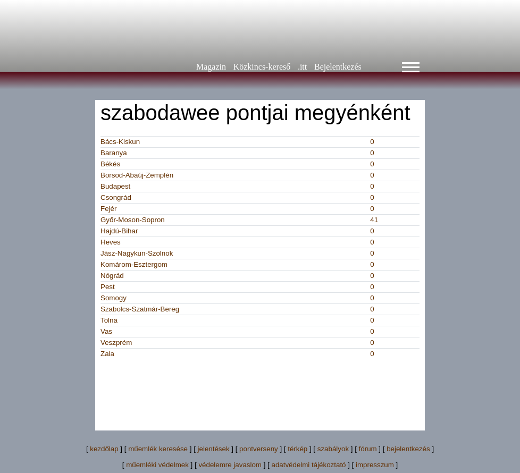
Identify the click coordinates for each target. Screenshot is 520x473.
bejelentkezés (408, 449)
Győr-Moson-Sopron (132, 220)
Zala (107, 354)
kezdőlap (104, 449)
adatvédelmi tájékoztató (308, 465)
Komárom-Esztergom (133, 264)
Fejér (108, 209)
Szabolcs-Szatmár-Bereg (139, 309)
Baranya (113, 153)
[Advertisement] (294, 392)
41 (374, 220)
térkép (297, 449)
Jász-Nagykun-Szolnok (136, 253)
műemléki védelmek (157, 465)
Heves (110, 242)
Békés (110, 164)
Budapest (115, 186)
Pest (107, 287)
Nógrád (112, 276)
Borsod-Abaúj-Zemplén (136, 175)
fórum (368, 449)
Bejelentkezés (338, 66)
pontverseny (258, 449)
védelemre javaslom (230, 465)
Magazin (211, 66)
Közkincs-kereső (262, 66)
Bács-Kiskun (120, 142)
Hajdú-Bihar (119, 231)
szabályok (333, 449)
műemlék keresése (158, 449)
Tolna (109, 320)
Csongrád (115, 197)
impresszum (375, 465)
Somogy (113, 298)
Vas (106, 331)
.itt (302, 66)
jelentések (214, 449)
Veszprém (116, 343)
